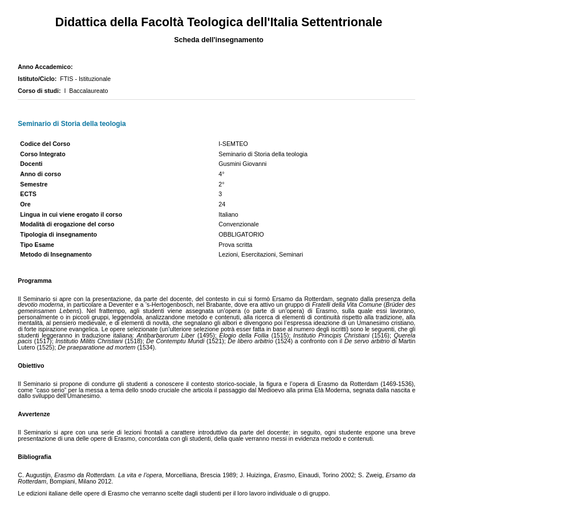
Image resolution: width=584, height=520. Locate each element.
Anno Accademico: (47, 66)
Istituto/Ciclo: (39, 78)
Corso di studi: (41, 90)
